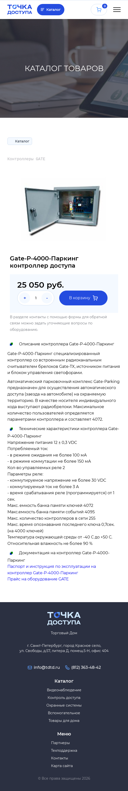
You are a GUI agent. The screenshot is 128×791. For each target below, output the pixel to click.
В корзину (83, 298)
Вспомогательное (64, 713)
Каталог (53, 9)
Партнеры (60, 743)
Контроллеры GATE (26, 159)
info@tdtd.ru (47, 667)
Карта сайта (62, 766)
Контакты (59, 758)
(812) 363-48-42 (86, 667)
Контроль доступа (64, 697)
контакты (37, 317)
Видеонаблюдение (64, 690)
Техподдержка (64, 750)
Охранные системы (64, 705)
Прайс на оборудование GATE (38, 579)
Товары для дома (64, 720)
